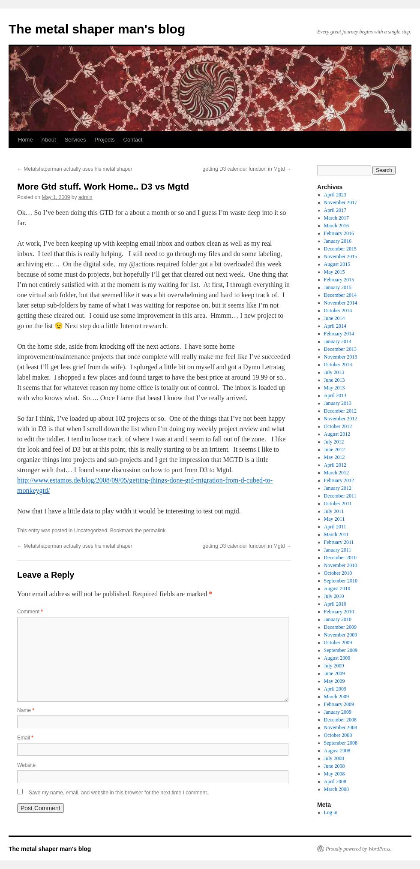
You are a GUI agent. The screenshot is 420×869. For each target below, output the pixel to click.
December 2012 (340, 411)
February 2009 (339, 704)
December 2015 (340, 249)
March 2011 (336, 534)
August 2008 (337, 751)
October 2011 (338, 504)
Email (25, 738)
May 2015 (334, 272)
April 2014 (335, 326)
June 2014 (334, 318)
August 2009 (337, 658)
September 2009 (340, 650)
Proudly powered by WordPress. (359, 849)
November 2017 (340, 202)
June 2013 (334, 380)
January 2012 (337, 488)
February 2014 (339, 334)
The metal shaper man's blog (97, 29)
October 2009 (338, 643)
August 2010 (337, 588)
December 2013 (340, 349)
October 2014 (338, 311)
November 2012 (340, 419)
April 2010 (335, 604)
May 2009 (334, 681)
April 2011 (335, 527)
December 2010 (340, 558)
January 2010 (337, 619)
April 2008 (335, 781)
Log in (331, 812)
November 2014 (340, 303)
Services (75, 139)
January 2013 (337, 403)
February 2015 (339, 280)
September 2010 (340, 581)
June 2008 (334, 766)
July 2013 (334, 372)
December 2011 (340, 496)
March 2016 (336, 226)
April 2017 (335, 210)
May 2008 (334, 774)
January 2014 (337, 341)
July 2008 (334, 758)
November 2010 (340, 565)
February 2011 (339, 542)
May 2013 (334, 388)
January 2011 (337, 550)
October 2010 (338, 573)
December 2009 (340, 627)
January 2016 (337, 241)
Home (25, 139)
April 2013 (335, 395)
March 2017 (336, 218)
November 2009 (340, 635)
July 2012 (334, 442)
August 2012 (337, 434)
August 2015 (337, 264)
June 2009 (334, 673)
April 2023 (335, 195)
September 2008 (340, 743)
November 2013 (340, 357)
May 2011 (334, 519)
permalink (154, 531)
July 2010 (334, 596)
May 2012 (334, 457)
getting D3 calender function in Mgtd (247, 169)
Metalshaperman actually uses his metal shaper (74, 169)
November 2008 (340, 727)
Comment (30, 612)
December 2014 (340, 295)
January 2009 (337, 712)
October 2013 (338, 365)
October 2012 (338, 426)
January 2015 (337, 287)
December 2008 (340, 720)
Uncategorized (90, 531)
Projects (105, 139)
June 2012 (334, 450)
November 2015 (340, 256)
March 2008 (336, 789)
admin (85, 197)
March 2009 (336, 697)
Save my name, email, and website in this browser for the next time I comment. (118, 793)
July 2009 (334, 666)
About (49, 139)
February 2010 (339, 612)
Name (25, 710)
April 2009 (335, 689)
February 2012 (339, 480)
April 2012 (335, 465)
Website (26, 765)
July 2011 (334, 511)
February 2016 (339, 233)
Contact (133, 139)
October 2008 (338, 735)
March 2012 (336, 473)
